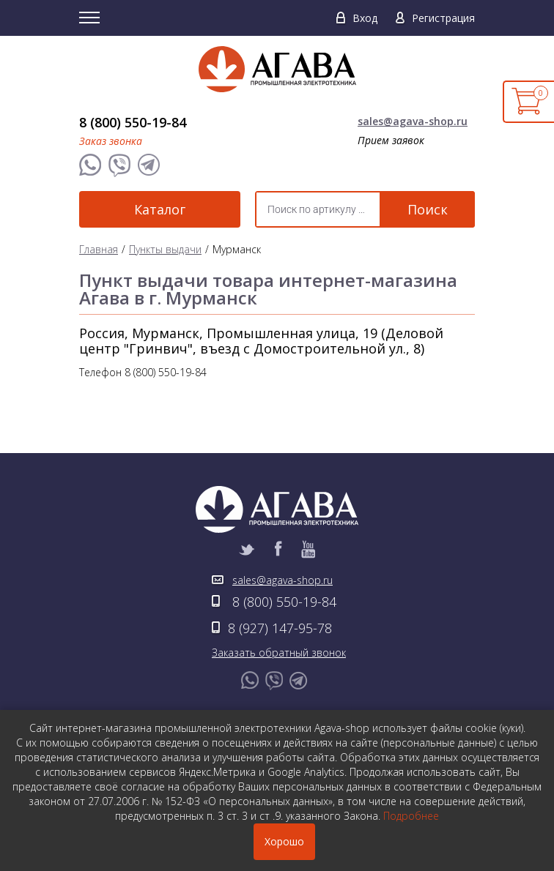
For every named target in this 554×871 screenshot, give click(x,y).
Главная (98, 249)
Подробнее (411, 816)
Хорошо (284, 841)
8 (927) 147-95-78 (280, 628)
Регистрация (443, 18)
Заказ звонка (110, 141)
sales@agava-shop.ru (413, 121)
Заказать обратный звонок (279, 652)
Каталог (159, 209)
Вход (364, 18)
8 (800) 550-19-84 (132, 122)
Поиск (427, 209)
